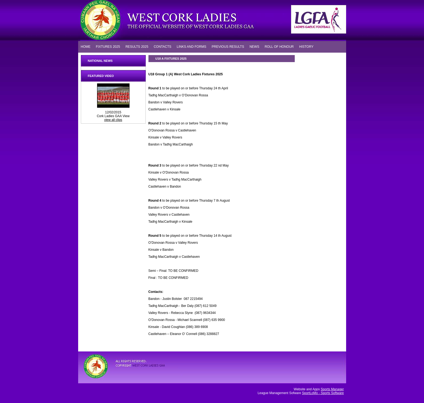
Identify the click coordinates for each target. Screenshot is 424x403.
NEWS (254, 46)
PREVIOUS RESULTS (228, 46)
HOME (86, 46)
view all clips (113, 120)
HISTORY (306, 46)
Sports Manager (332, 389)
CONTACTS (162, 46)
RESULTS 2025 (136, 46)
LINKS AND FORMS (191, 46)
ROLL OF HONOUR (279, 46)
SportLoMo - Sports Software (323, 393)
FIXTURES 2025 (108, 46)
